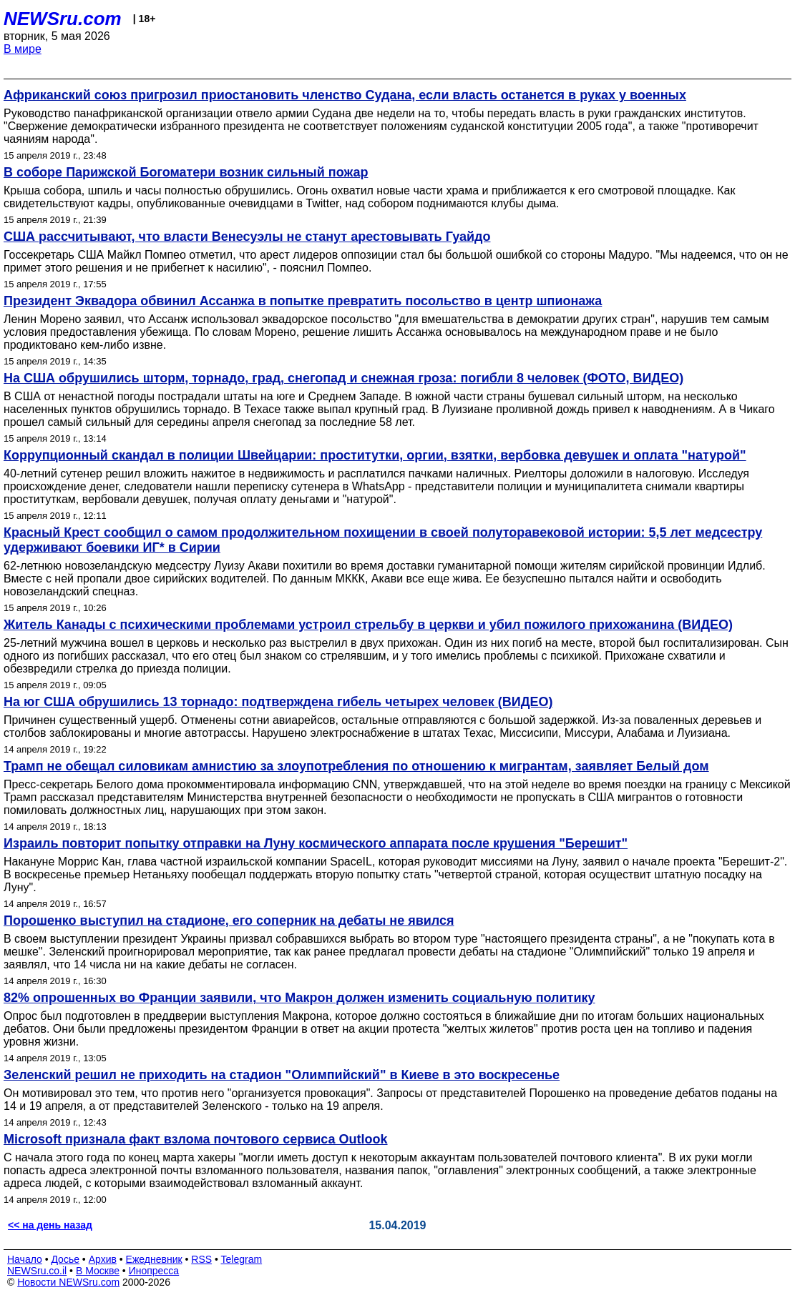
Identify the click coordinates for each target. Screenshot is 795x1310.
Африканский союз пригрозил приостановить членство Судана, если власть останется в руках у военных (345, 95)
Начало (24, 1259)
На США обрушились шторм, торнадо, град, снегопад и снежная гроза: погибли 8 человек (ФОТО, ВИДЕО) (343, 378)
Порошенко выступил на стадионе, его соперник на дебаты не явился (229, 920)
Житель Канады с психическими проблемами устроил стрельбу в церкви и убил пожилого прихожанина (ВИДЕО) (368, 624)
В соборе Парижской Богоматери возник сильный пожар (186, 172)
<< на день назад (50, 1225)
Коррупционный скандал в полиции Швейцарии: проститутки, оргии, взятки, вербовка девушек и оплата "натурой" (375, 455)
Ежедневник (154, 1259)
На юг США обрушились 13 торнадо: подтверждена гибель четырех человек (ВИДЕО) (278, 702)
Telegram (242, 1259)
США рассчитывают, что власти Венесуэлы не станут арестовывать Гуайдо (247, 236)
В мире (23, 49)
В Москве (98, 1270)
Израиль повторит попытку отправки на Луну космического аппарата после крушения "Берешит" (316, 843)
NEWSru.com (63, 18)
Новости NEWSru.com (68, 1282)
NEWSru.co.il (37, 1270)
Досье (65, 1259)
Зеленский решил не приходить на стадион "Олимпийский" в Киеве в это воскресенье (282, 1075)
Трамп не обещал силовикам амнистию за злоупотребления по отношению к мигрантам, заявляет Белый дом (356, 766)
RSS (201, 1259)
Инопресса (154, 1270)
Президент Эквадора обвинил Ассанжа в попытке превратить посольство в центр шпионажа (303, 301)
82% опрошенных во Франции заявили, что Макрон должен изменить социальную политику (299, 998)
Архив (103, 1259)
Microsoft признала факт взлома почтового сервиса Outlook (196, 1139)
